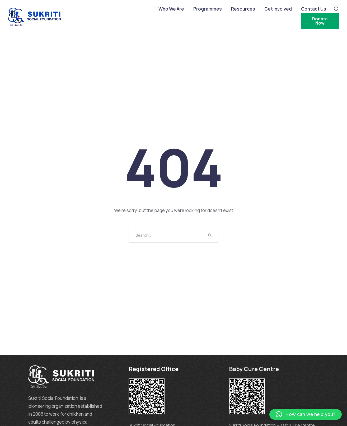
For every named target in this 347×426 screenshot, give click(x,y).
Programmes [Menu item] (207, 9)
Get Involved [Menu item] (278, 9)
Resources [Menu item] (243, 9)
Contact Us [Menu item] (313, 9)
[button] (305, 414)
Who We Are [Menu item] (171, 9)
